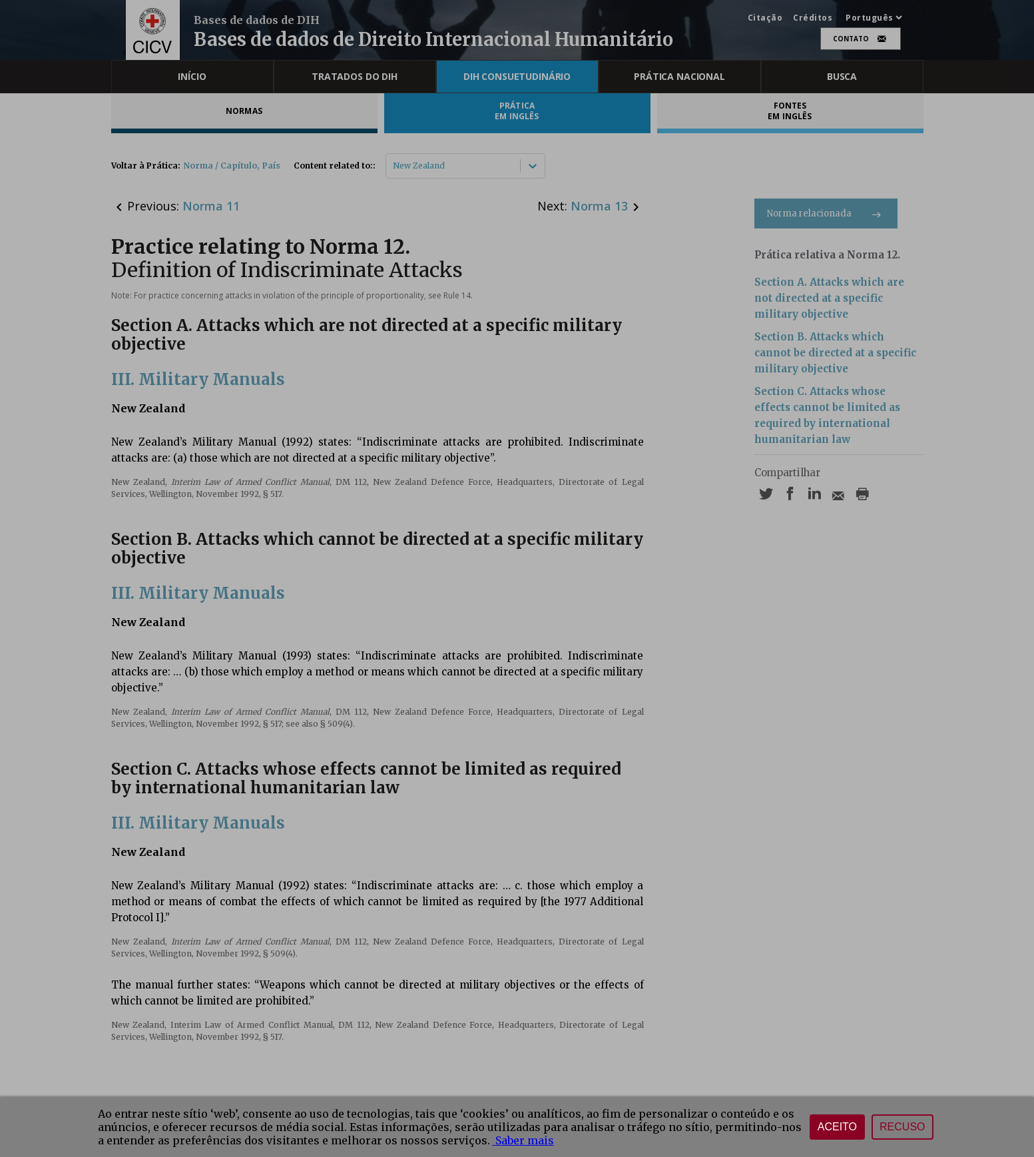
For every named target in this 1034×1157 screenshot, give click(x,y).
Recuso (902, 1126)
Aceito (837, 1126)
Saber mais (523, 1140)
